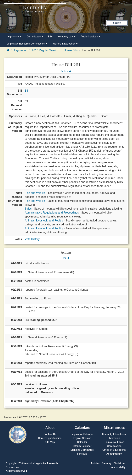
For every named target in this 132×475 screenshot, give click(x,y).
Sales (28, 208)
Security (106, 463)
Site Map (50, 442)
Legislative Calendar (82, 434)
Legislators (14, 36)
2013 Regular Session (45, 50)
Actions (66, 71)
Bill (26, 90)
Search (117, 22)
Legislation (20, 50)
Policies (95, 463)
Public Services (90, 36)
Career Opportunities (50, 438)
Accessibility (118, 467)
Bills (50, 36)
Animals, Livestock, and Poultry (44, 220)
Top (66, 258)
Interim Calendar (82, 446)
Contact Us (49, 434)
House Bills (71, 50)
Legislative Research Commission (27, 43)
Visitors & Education (65, 43)
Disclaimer (119, 463)
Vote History (32, 239)
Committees (35, 36)
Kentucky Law (67, 36)
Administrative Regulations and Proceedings (52, 212)
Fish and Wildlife (35, 192)
